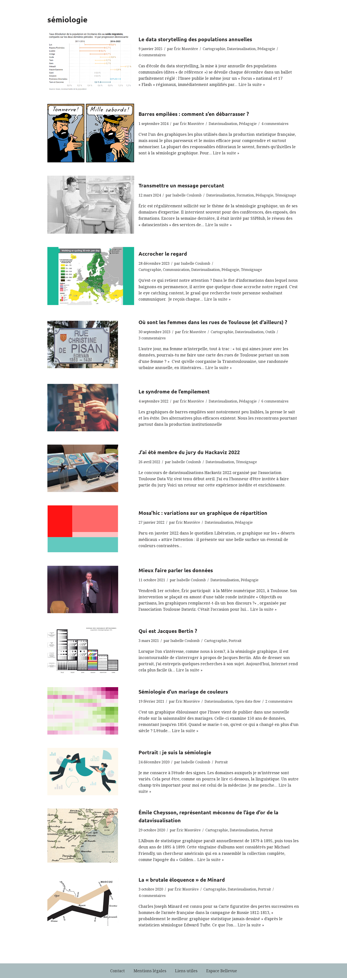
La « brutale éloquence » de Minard (182, 880)
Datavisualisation (241, 48)
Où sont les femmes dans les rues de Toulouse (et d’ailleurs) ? (213, 322)
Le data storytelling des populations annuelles (195, 39)
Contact (117, 970)
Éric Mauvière (186, 48)
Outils (270, 331)
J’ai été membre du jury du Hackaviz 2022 (189, 452)
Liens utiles (186, 970)
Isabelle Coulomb (187, 195)
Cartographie (214, 48)
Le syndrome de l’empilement (174, 391)
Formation (245, 195)
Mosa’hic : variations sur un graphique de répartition (203, 513)
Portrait (235, 640)
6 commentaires (274, 401)
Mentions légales (150, 970)
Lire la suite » (252, 84)
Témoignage (285, 195)
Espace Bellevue (221, 970)
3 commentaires (152, 338)
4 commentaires (152, 54)
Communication (176, 269)
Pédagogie (266, 48)
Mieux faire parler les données (176, 570)
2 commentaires (278, 701)
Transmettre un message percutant (181, 185)
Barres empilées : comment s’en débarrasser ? (194, 114)
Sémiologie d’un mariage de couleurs (183, 691)
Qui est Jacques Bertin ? (168, 631)
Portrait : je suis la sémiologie (175, 752)
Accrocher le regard (163, 254)
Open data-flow (248, 701)
